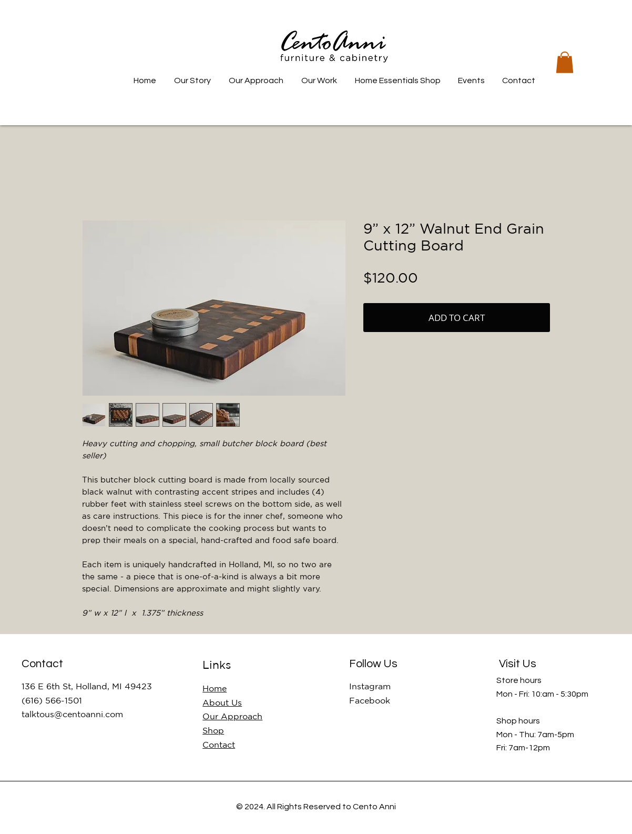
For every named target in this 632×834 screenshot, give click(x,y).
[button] (565, 62)
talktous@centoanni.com (72, 714)
